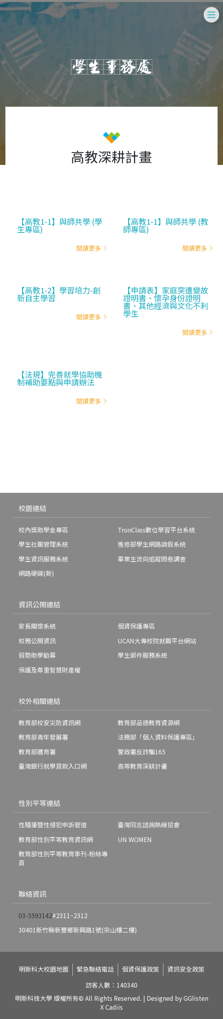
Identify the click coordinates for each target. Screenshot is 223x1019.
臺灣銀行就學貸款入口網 (53, 766)
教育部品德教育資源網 (149, 722)
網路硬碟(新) (36, 573)
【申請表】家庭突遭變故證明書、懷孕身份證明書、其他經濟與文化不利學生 (165, 301)
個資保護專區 (136, 626)
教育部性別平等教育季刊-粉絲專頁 (63, 858)
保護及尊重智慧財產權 (50, 669)
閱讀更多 (88, 248)
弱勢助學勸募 (37, 655)
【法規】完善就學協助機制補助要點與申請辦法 (59, 378)
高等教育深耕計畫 (142, 766)
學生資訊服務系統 (43, 558)
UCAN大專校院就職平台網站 (157, 640)
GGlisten (196, 998)
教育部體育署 (37, 751)
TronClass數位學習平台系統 (156, 529)
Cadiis (114, 1007)
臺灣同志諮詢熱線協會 (149, 824)
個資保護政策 (140, 969)
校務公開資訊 (37, 640)
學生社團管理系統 (43, 544)
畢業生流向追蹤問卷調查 (152, 558)
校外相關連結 (39, 701)
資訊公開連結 (39, 604)
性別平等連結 (39, 803)
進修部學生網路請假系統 (152, 544)
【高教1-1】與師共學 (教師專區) (165, 225)
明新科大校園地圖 (44, 969)
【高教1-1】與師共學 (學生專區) (59, 225)
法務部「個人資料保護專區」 (158, 737)
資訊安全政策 (185, 969)
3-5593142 (37, 915)
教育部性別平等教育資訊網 (56, 839)
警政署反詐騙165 (141, 751)
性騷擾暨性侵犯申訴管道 (53, 824)
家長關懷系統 (37, 626)
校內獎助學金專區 (43, 529)
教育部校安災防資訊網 (50, 722)
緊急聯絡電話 (95, 969)
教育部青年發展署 (43, 737)
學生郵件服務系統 (142, 655)
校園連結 (32, 508)
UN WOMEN (135, 839)
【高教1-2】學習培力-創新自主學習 (59, 294)
